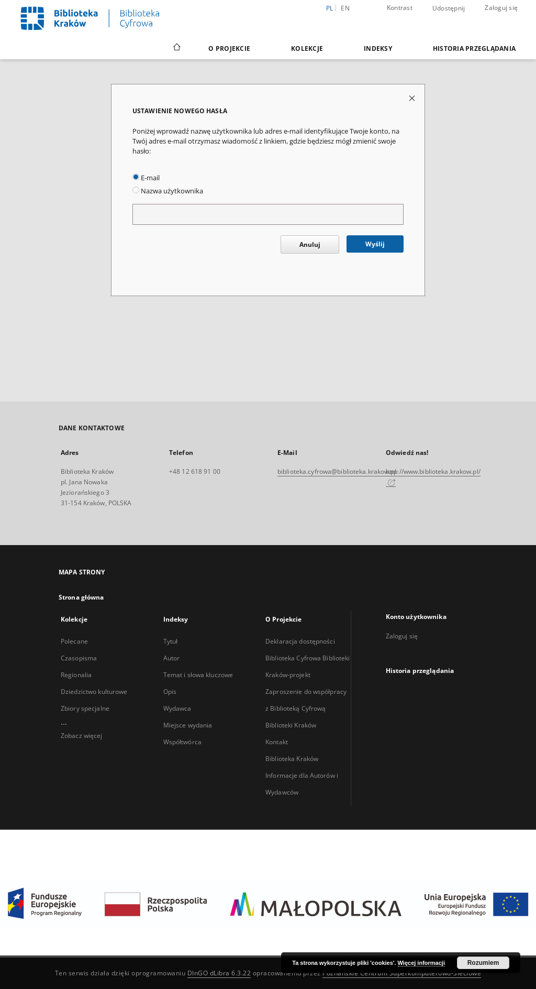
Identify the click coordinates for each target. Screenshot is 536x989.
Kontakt (276, 741)
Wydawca (177, 708)
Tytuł (170, 641)
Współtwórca (182, 741)
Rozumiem (483, 962)
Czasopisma (79, 658)
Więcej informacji (421, 963)
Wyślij (375, 244)
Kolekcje (307, 48)
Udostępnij (448, 8)
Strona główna (81, 597)
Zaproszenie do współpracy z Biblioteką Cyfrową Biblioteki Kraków (306, 708)
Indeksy (378, 48)
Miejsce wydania (188, 725)
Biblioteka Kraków (291, 758)
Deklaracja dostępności (300, 641)
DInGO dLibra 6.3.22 (219, 973)
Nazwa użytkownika (167, 191)
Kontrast (399, 7)
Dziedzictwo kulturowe (94, 691)
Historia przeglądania (474, 48)
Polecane (74, 641)
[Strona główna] (176, 48)
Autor (171, 658)
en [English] (345, 8)
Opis (169, 691)
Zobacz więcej (82, 735)
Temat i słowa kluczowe (198, 674)
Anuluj (309, 244)
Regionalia (76, 674)
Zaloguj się (501, 7)
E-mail (146, 177)
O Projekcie (229, 48)
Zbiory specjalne (85, 708)
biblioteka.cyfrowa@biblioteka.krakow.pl (336, 471)
